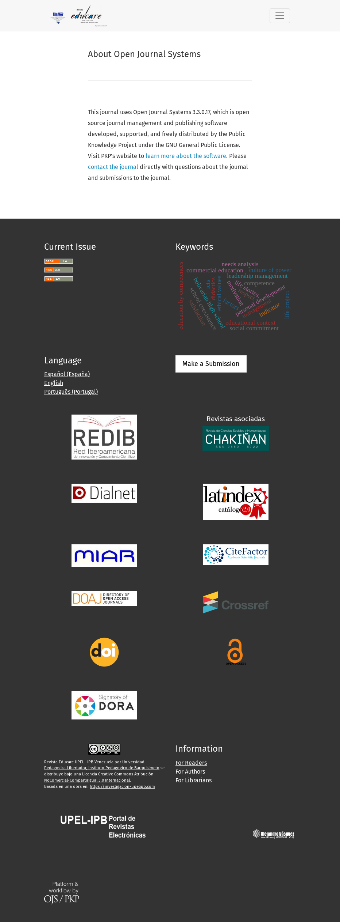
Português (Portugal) (71, 391)
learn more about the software (186, 155)
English (53, 382)
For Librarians (193, 780)
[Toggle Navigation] (280, 15)
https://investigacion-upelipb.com (122, 786)
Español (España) (67, 374)
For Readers (191, 762)
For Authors (190, 771)
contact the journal (113, 166)
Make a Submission (211, 364)
